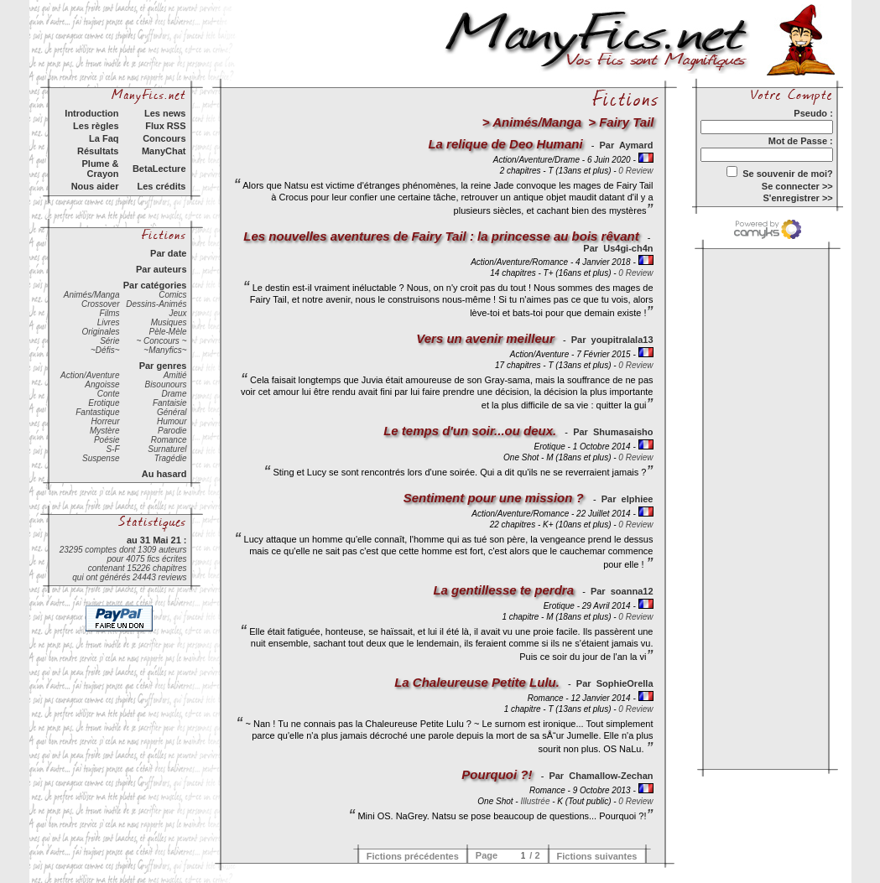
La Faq (103, 138)
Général (172, 412)
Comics (172, 294)
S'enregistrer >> (797, 198)
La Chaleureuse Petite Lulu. (477, 682)
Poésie (107, 439)
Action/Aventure (89, 375)
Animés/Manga (92, 294)
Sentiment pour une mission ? (495, 498)
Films (110, 313)
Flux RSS (165, 126)
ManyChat (164, 151)
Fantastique (97, 412)
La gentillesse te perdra (503, 590)
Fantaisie (170, 403)
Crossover (100, 304)
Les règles (95, 126)
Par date (168, 253)
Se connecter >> (797, 186)
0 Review (635, 170)
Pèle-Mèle (167, 331)
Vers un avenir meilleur (485, 338)
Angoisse (102, 384)
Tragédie (170, 458)
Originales (100, 331)
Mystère (105, 430)
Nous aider (95, 186)
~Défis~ (105, 350)
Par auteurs (161, 269)
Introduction (91, 113)
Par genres (163, 366)
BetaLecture (159, 169)
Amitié (175, 375)
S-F (112, 449)
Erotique (103, 403)
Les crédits (161, 186)
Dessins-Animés (156, 304)
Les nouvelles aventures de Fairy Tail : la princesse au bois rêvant (440, 236)
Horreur (105, 421)
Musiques (169, 322)
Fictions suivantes (597, 856)
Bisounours (165, 384)
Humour (172, 421)
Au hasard (164, 474)
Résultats (98, 151)
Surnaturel (167, 449)
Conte (108, 393)
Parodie (172, 430)
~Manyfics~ (164, 350)
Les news (165, 113)
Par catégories (155, 285)
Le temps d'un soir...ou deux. (469, 430)
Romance (169, 439)
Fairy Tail (626, 122)
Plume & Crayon (99, 168)
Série (109, 340)
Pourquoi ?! (496, 774)
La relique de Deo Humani (505, 144)
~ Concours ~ (161, 340)
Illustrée (534, 801)
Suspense (100, 458)
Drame (173, 393)
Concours (164, 138)
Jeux (177, 313)
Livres (108, 322)
